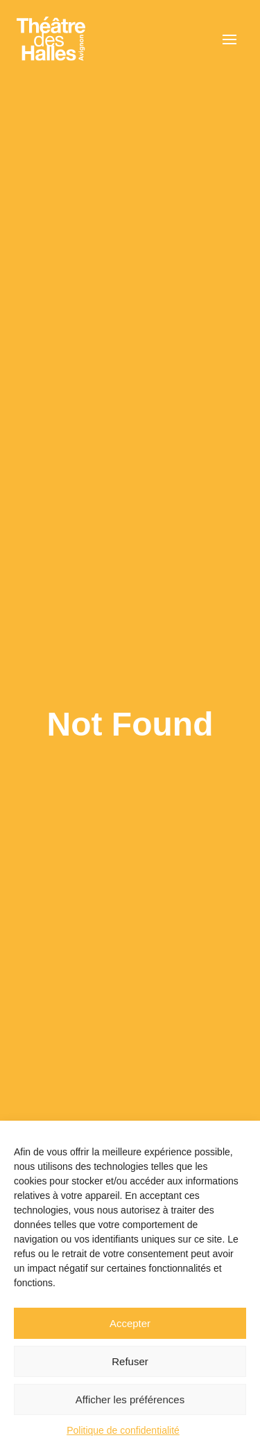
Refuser (130, 1361)
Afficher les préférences (130, 1399)
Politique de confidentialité (123, 1430)
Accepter (130, 1323)
